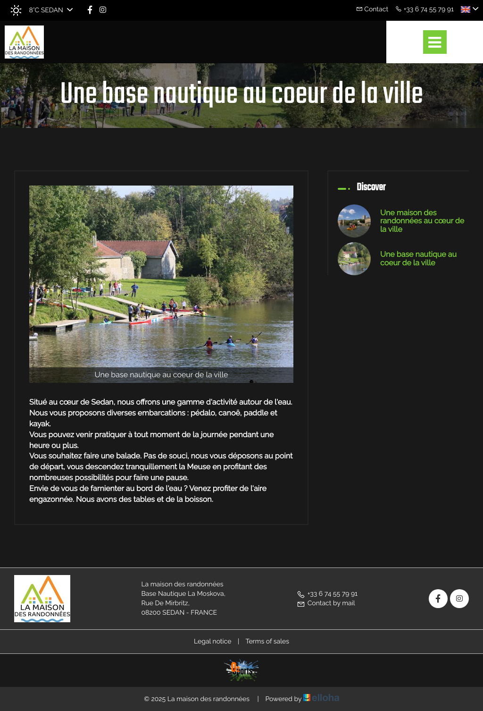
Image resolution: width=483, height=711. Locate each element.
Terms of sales (267, 641)
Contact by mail (326, 603)
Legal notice (212, 641)
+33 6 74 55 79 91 (327, 594)
